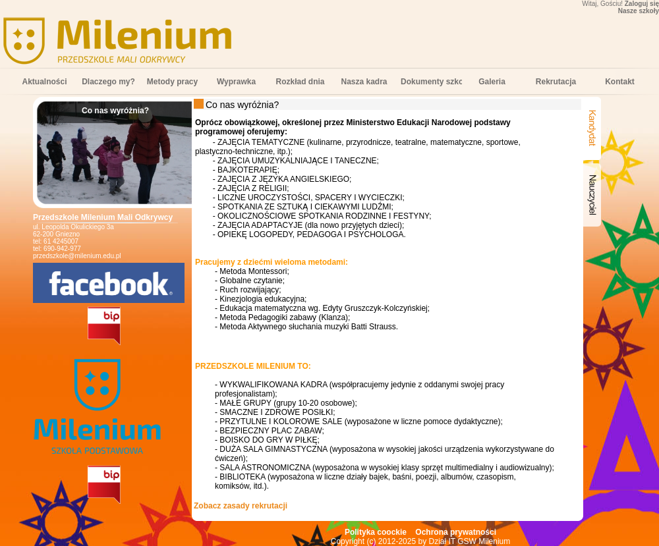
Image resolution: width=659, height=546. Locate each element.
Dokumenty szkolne (431, 81)
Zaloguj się (642, 3)
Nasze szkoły (638, 10)
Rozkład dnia (299, 81)
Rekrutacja (556, 81)
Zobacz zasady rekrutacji (240, 505)
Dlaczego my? (108, 81)
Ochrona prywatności (455, 532)
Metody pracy (172, 81)
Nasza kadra (364, 81)
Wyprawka (236, 81)
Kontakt (620, 81)
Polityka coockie (376, 532)
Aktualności (44, 81)
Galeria (491, 81)
